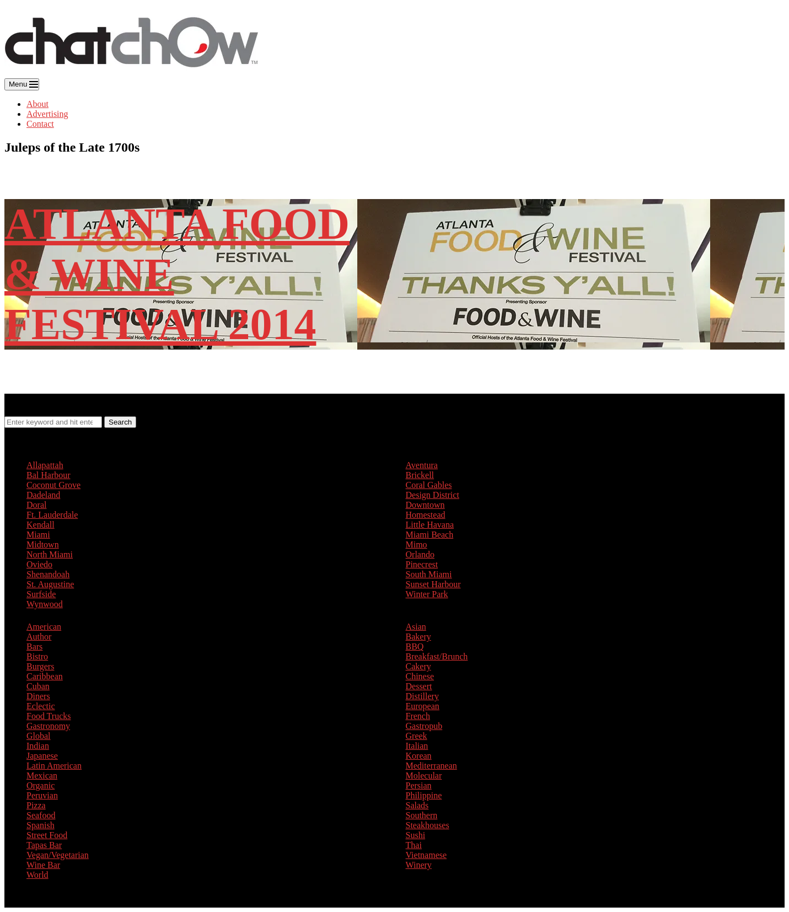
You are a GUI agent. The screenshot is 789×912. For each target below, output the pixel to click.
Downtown (425, 504)
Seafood (40, 815)
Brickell (420, 475)
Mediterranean (431, 765)
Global (38, 736)
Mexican (41, 775)
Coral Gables (429, 485)
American (43, 626)
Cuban (38, 686)
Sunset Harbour (433, 584)
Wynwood (44, 604)
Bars (34, 646)
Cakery (418, 666)
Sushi (416, 835)
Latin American (54, 765)
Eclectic (40, 706)
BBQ (415, 646)
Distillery (422, 696)
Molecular (424, 775)
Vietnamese (426, 855)
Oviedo (39, 564)
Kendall (40, 524)
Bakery (418, 636)
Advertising (47, 114)
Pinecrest (422, 564)
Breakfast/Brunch (437, 656)
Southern (422, 815)
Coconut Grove (53, 485)
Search (120, 422)
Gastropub (424, 726)
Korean (419, 755)
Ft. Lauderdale (52, 514)
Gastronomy (48, 726)
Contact (40, 123)
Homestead (426, 514)
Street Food (46, 835)
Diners (38, 696)
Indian (37, 745)
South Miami (429, 574)
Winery (419, 865)
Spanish (40, 825)
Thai (414, 845)
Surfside (41, 594)
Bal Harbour (48, 475)
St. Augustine (50, 584)
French (418, 716)
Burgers (40, 666)
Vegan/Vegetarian (57, 855)
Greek (416, 736)
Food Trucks (48, 716)
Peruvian (42, 795)
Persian (419, 785)
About (37, 104)
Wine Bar (43, 865)
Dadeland (43, 495)
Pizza (36, 805)
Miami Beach (430, 534)
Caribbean (44, 676)
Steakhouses (427, 825)
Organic (40, 785)
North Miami (49, 554)
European (422, 706)
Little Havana (430, 524)
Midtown (42, 544)
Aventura (422, 465)
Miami (38, 534)
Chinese (420, 676)
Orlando (420, 554)
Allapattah (44, 465)
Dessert (419, 686)
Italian (417, 745)
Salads (417, 805)
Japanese (42, 755)
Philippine (424, 795)
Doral (36, 504)
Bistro (37, 656)
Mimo (416, 544)
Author (38, 636)
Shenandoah (47, 574)
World (37, 874)
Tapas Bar (44, 845)
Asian (416, 626)
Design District (432, 495)
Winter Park (427, 594)
